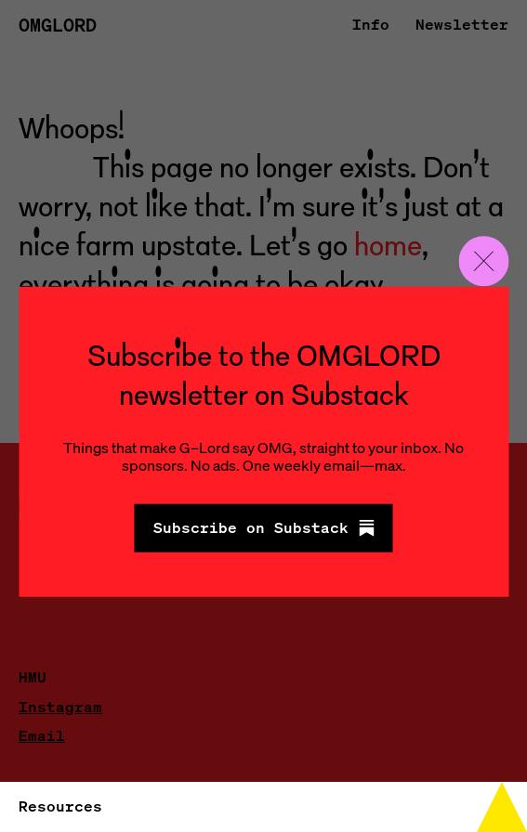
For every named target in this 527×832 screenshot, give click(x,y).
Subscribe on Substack (264, 527)
